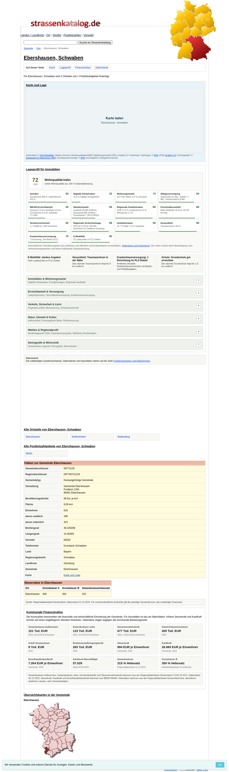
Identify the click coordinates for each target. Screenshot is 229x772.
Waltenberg (124, 436)
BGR (83, 158)
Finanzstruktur (83, 67)
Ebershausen (33, 436)
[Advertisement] (114, 395)
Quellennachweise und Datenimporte (131, 361)
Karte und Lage (72, 575)
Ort (48, 35)
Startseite (28, 48)
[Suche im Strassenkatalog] (50, 42)
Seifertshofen (79, 436)
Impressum (170, 769)
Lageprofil (65, 67)
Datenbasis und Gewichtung (136, 245)
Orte (38, 48)
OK (220, 764)
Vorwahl (88, 35)
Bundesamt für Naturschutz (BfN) (41, 158)
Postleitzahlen (72, 35)
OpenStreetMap (47, 155)
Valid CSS (202, 769)
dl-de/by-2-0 (170, 155)
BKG (156, 155)
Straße (57, 35)
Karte (52, 67)
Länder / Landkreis (32, 35)
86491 (29, 453)
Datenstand (102, 67)
